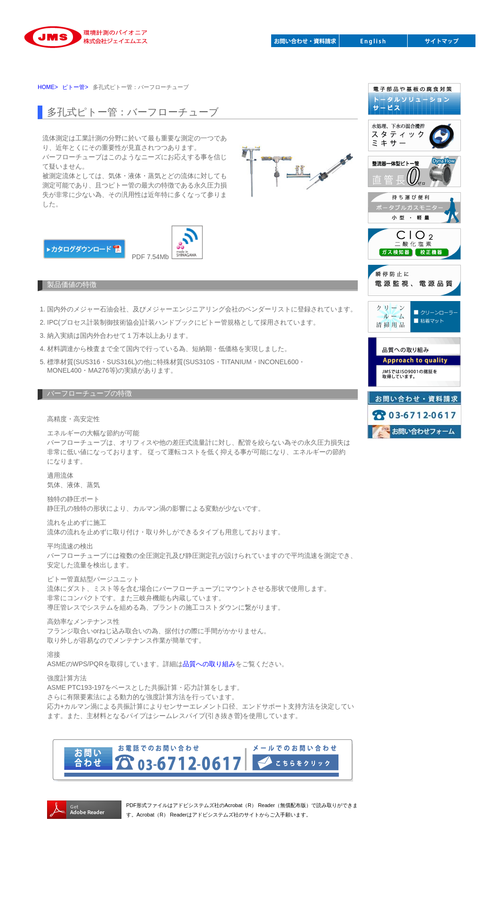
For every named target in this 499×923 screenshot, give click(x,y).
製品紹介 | (124, 858)
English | (329, 858)
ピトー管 (57, 67)
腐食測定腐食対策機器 (251, 67)
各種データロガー (315, 67)
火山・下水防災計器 (444, 67)
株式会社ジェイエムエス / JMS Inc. (249, 870)
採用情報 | (299, 858)
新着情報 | (157, 858)
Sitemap (357, 858)
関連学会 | (267, 858)
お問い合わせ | (228, 858)
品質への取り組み (209, 664)
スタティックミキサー (122, 67)
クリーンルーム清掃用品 (380, 67)
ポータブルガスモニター (186, 67)
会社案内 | (189, 858)
